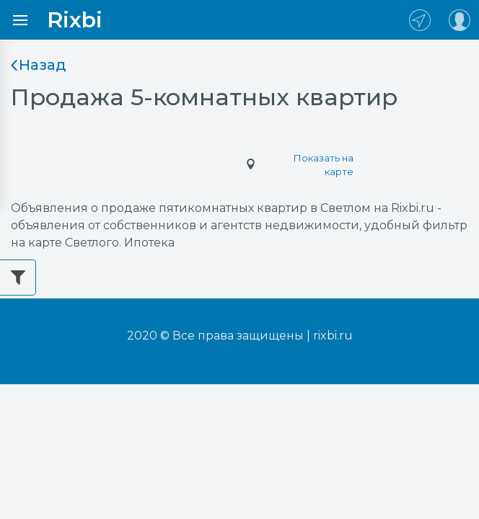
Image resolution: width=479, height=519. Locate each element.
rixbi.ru (333, 335)
